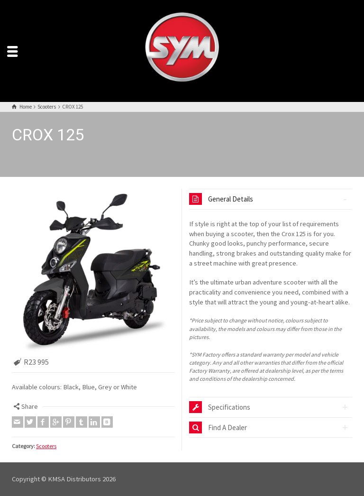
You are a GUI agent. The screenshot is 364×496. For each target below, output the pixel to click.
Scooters (46, 446)
